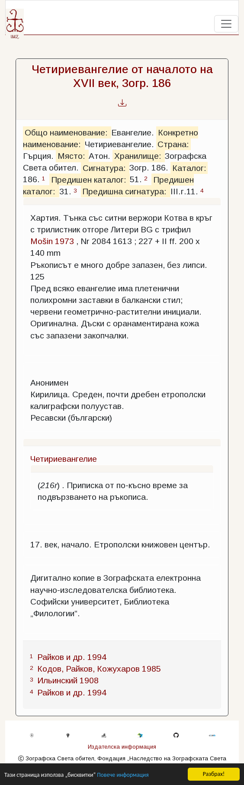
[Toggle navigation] (226, 23)
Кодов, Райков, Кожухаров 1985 (99, 668)
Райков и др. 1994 (71, 657)
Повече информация (122, 775)
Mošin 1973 (52, 241)
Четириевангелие (63, 458)
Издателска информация (122, 746)
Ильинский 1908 (68, 680)
